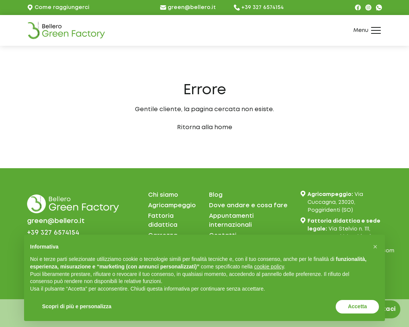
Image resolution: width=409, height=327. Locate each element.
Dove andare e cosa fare (248, 205)
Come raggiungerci (58, 8)
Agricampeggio (172, 205)
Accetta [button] (357, 306)
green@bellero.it (188, 8)
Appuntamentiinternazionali (231, 220)
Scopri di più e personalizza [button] (76, 306)
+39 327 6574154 (259, 8)
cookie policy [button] (269, 267)
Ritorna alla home (204, 127)
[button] (375, 247)
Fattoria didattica (162, 220)
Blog (216, 195)
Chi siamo (163, 195)
